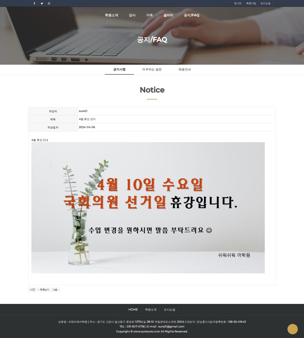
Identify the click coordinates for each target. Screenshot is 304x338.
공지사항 (119, 69)
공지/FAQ (191, 15)
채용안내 (184, 69)
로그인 (238, 3)
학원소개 (111, 15)
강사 (132, 15)
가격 (149, 15)
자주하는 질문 (152, 69)
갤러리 (168, 15)
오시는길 (265, 3)
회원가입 (251, 3)
